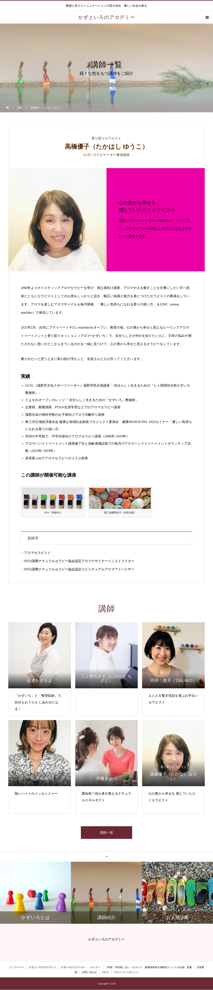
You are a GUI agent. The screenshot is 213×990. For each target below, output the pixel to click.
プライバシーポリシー (126, 972)
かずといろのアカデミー (42, 967)
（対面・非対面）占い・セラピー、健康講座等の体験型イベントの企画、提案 (148, 967)
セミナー (95, 967)
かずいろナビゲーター (73, 967)
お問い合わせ (89, 972)
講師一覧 (106, 832)
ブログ (105, 972)
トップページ (16, 967)
